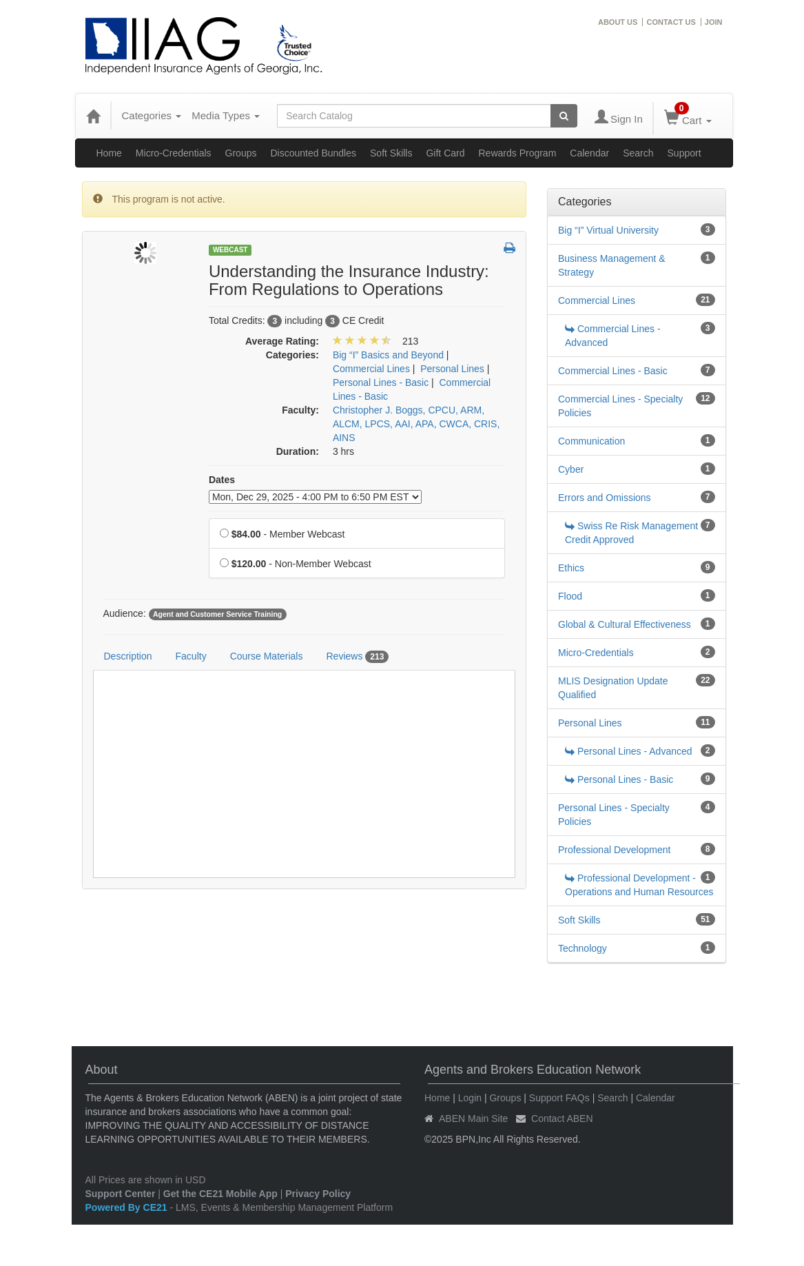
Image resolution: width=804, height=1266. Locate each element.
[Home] (93, 116)
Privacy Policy (318, 1193)
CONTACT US (670, 22)
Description (128, 656)
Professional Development (614, 849)
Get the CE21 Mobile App (220, 1193)
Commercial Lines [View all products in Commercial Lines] (371, 368)
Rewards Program (518, 153)
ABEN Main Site (473, 1118)
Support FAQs (559, 1097)
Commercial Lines (596, 300)
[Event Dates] (315, 497)
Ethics (571, 567)
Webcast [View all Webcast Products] (230, 250)
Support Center (120, 1193)
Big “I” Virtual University (608, 230)
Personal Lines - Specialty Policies (614, 814)
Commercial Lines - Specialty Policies (620, 406)
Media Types (226, 115)
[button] (509, 249)
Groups (241, 153)
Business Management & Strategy (612, 265)
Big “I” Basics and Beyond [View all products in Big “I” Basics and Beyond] (388, 354)
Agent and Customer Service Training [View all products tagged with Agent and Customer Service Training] (217, 614)
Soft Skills (391, 153)
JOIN (714, 22)
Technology (582, 948)
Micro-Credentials (174, 153)
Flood (570, 596)
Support (684, 153)
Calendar (589, 153)
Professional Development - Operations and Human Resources (639, 884)
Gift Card (445, 153)
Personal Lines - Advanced (628, 751)
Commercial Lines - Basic (613, 370)
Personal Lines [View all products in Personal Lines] (452, 368)
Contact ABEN (562, 1118)
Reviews (357, 657)
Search (638, 153)
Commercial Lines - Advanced (613, 335)
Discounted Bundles (313, 153)
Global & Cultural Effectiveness (624, 624)
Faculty (191, 656)
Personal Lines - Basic (619, 779)
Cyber (571, 469)
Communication (591, 441)
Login (470, 1097)
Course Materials (266, 656)
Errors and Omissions (604, 497)
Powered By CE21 (127, 1207)
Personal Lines (590, 722)
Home (109, 153)
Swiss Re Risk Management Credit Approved (631, 532)
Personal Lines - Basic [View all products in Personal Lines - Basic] (381, 382)
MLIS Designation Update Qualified (613, 687)
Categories (152, 115)
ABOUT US (617, 22)
